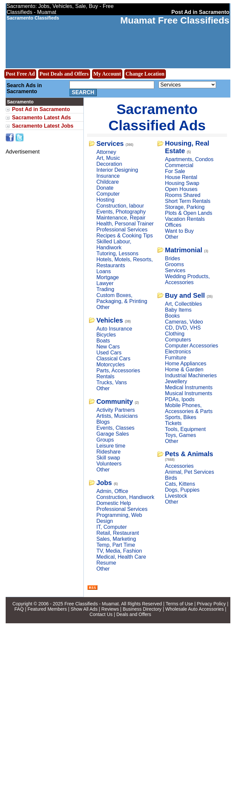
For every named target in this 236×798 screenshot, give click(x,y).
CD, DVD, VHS (183, 328)
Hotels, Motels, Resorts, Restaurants (124, 262)
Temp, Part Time (115, 545)
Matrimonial (183, 250)
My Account (107, 74)
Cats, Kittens (180, 484)
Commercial (179, 165)
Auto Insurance (114, 329)
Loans (103, 271)
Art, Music (108, 158)
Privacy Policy (211, 603)
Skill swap (108, 457)
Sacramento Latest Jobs (42, 126)
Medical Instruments (188, 387)
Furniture (175, 357)
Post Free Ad (20, 74)
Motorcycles (110, 364)
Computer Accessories (191, 345)
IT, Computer (111, 527)
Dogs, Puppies (182, 490)
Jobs (104, 482)
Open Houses (181, 189)
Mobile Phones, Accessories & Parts (188, 408)
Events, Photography (121, 212)
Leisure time (110, 446)
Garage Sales (112, 434)
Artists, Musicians (117, 416)
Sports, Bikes (180, 417)
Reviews (110, 609)
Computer (108, 194)
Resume (106, 563)
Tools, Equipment (185, 429)
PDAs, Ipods (179, 399)
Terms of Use (179, 603)
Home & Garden (184, 369)
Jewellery (176, 381)
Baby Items (178, 310)
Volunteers (109, 463)
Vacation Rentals (185, 219)
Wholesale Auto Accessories (194, 609)
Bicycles (106, 335)
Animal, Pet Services (189, 472)
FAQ (19, 609)
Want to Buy (179, 231)
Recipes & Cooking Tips (124, 235)
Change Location (145, 74)
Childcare (107, 182)
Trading (105, 289)
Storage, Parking (184, 207)
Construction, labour (120, 206)
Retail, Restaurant (117, 533)
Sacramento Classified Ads (156, 117)
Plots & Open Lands (188, 213)
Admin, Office (112, 491)
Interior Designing (117, 170)
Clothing (174, 334)
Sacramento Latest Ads (41, 117)
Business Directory (142, 609)
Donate (105, 188)
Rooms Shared (182, 195)
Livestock (176, 496)
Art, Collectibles (183, 304)
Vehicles (109, 320)
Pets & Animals (189, 454)
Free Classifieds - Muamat (91, 603)
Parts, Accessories (118, 370)
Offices (173, 225)
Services (110, 143)
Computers (178, 339)
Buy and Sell (185, 295)
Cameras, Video (184, 322)
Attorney (106, 152)
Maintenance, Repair (121, 217)
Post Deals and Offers (64, 74)
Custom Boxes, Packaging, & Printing (121, 298)
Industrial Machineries (191, 375)
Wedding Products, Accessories (187, 279)
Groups (105, 440)
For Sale (175, 171)
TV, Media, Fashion (119, 551)
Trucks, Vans (111, 382)
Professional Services (122, 229)
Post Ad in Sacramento (41, 109)
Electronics (178, 351)
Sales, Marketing (116, 539)
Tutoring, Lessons (117, 253)
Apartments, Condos (189, 159)
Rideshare (108, 452)
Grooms (174, 264)
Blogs (103, 422)
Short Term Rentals (187, 201)
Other (103, 307)
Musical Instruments (188, 393)
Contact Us (100, 614)
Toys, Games (180, 435)
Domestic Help (113, 503)
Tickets (173, 423)
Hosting (105, 200)
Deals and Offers (133, 614)
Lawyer (105, 283)
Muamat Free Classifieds (174, 20)
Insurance (108, 176)
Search (83, 92)
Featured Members (47, 609)
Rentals (105, 376)
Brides (172, 258)
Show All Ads (83, 609)
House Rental (181, 177)
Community (114, 401)
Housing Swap (182, 183)
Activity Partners (115, 410)
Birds (171, 478)
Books (172, 316)
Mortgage (107, 277)
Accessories (179, 466)
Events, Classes (115, 428)
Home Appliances (185, 363)
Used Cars (109, 352)
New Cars (108, 346)
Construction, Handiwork (125, 497)
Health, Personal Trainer (125, 223)
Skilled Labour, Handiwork (113, 244)
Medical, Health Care (121, 557)
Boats (103, 340)
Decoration (109, 164)
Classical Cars (113, 358)
